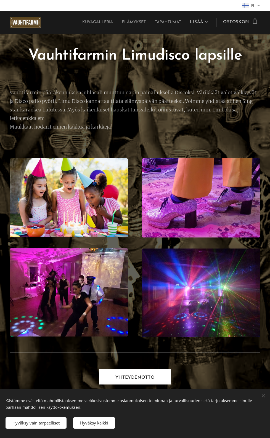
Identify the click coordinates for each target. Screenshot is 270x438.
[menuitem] (89, 22)
